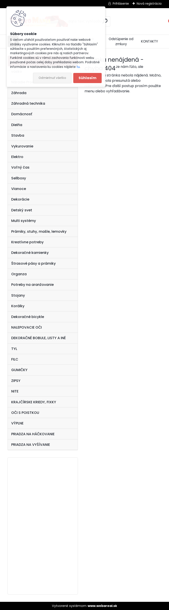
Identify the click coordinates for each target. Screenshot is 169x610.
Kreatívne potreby (27, 242)
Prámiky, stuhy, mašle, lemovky (38, 231)
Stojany (18, 295)
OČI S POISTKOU (25, 412)
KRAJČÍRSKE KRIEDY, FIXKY (33, 402)
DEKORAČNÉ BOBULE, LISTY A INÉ (38, 337)
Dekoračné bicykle (27, 316)
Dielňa (16, 124)
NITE (14, 391)
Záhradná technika (28, 103)
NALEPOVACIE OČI (26, 327)
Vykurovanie (22, 146)
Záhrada (18, 92)
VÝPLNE (17, 423)
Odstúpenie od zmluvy (121, 41)
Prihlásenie (121, 3)
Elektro (17, 156)
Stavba (17, 135)
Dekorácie (20, 199)
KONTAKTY (149, 41)
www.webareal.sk (102, 606)
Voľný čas (20, 167)
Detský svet (21, 210)
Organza (19, 274)
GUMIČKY (19, 369)
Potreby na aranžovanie (32, 284)
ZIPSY (15, 380)
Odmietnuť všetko (52, 78)
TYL (14, 348)
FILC (14, 359)
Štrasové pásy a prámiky (33, 263)
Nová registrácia (149, 3)
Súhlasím (87, 77)
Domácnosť (21, 114)
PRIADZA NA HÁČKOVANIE (33, 434)
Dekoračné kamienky (30, 252)
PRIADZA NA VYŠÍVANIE (30, 444)
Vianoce (18, 188)
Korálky (17, 306)
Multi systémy (23, 220)
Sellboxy (18, 178)
